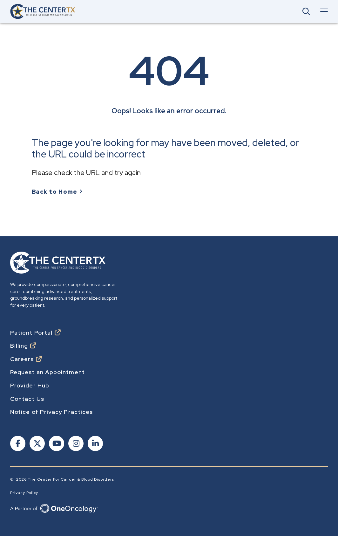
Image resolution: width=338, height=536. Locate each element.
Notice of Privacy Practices (51, 411)
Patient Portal (31, 332)
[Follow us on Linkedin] (95, 444)
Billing (19, 345)
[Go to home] (42, 11)
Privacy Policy (24, 492)
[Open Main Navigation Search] (306, 11)
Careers (22, 359)
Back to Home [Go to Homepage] (54, 191)
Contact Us (27, 398)
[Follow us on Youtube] (56, 444)
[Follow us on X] (37, 444)
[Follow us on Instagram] (75, 444)
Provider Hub (29, 385)
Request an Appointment (47, 372)
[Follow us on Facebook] (17, 444)
